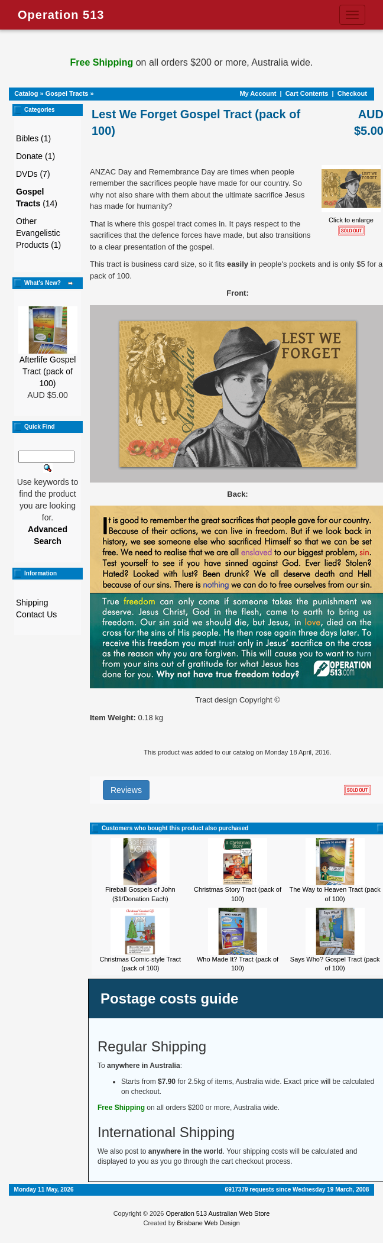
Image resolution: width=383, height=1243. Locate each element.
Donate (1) (35, 156)
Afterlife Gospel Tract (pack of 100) (48, 371)
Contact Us (36, 614)
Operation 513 (61, 14)
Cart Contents (307, 93)
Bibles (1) (33, 138)
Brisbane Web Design (208, 1222)
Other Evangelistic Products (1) (38, 233)
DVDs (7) (33, 174)
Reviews (126, 790)
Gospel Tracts (67, 93)
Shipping (32, 602)
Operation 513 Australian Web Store (217, 1213)
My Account (257, 93)
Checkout (352, 93)
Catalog (26, 93)
